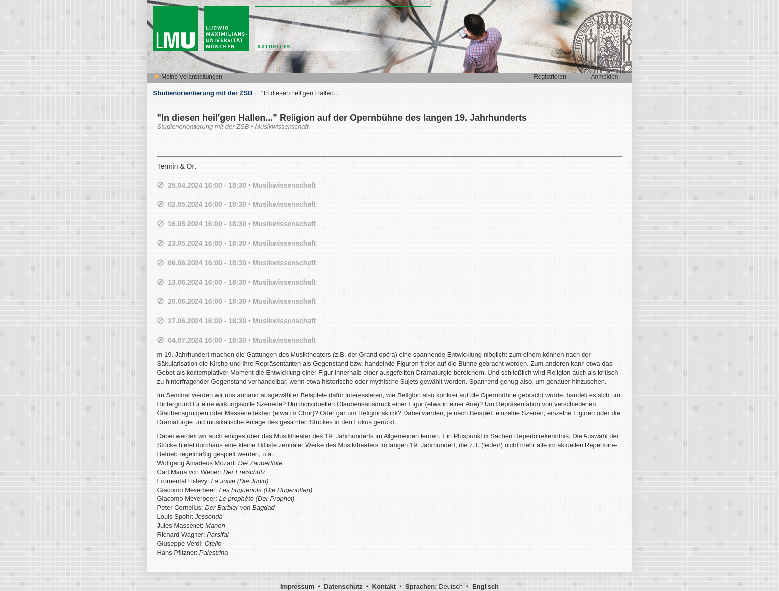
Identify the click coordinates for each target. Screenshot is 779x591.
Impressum (297, 586)
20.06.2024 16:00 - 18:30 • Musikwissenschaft (242, 301)
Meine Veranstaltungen (188, 76)
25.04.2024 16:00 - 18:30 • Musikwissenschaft (242, 185)
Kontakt (384, 586)
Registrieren (550, 76)
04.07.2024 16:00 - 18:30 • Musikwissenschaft (242, 340)
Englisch (485, 586)
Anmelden (604, 76)
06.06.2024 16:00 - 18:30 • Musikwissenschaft (242, 263)
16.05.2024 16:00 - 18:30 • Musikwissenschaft (242, 224)
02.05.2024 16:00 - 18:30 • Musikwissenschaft (242, 204)
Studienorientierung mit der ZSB (203, 93)
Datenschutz (343, 586)
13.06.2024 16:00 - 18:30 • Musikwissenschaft (242, 282)
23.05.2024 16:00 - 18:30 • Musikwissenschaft (242, 243)
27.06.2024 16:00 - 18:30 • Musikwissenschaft (242, 321)
